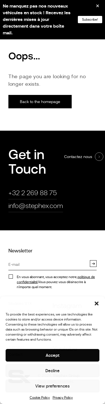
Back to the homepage (40, 101)
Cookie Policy (40, 398)
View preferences (52, 386)
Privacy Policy (63, 398)
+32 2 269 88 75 (32, 193)
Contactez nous (78, 156)
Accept (52, 355)
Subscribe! (90, 19)
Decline (52, 370)
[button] (96, 303)
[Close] (94, 8)
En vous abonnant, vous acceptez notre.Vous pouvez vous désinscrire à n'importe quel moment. (56, 282)
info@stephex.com (35, 205)
